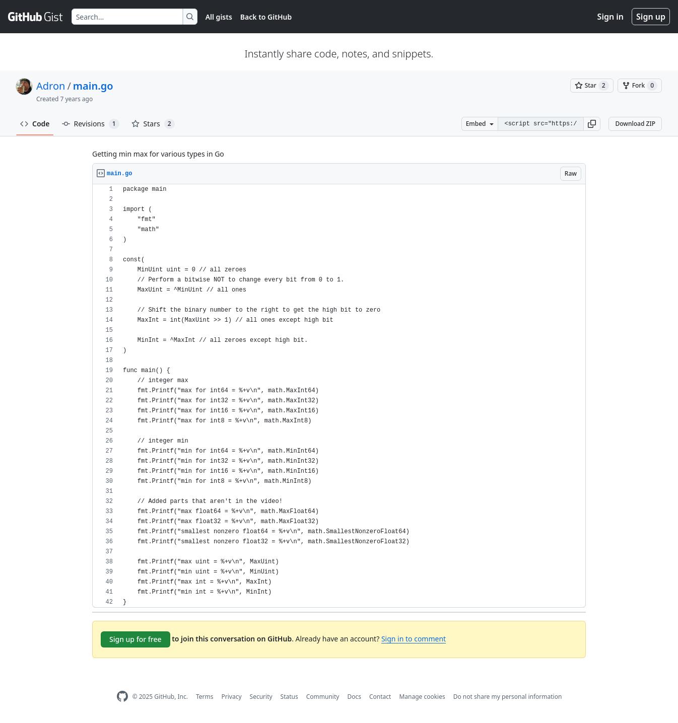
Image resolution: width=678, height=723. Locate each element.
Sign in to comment (413, 638)
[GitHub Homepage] (122, 696)
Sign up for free (135, 639)
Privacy (232, 696)
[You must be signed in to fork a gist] (640, 86)
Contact (380, 696)
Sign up (650, 16)
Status (289, 696)
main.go (93, 86)
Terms (205, 696)
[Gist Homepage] (35, 17)
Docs (354, 696)
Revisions (90, 124)
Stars (153, 124)
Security (261, 696)
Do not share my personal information (507, 696)
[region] (339, 396)
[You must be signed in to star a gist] (592, 86)
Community (323, 696)
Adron (50, 86)
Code (35, 123)
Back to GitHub (266, 17)
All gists (219, 17)
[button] (591, 124)
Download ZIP (635, 123)
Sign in (610, 16)
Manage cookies (422, 696)
